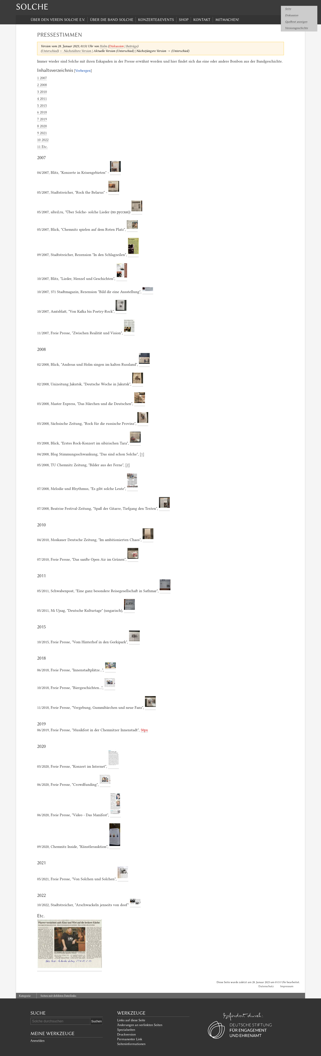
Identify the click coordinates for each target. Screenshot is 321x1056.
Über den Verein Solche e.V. (58, 19)
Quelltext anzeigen (296, 21)
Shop (184, 19)
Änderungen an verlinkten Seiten (139, 1025)
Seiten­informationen (131, 1044)
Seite (288, 8)
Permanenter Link (129, 1039)
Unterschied (50, 51)
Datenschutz (266, 986)
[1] (142, 454)
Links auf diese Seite (131, 1020)
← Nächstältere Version (75, 51)
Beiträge (131, 46)
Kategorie (25, 995)
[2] (127, 465)
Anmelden (37, 1041)
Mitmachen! (227, 19)
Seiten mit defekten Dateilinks (58, 995)
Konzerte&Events (156, 19)
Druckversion (126, 1034)
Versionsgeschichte (296, 28)
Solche (32, 7)
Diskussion (291, 15)
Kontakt (201, 19)
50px (144, 730)
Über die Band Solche (111, 19)
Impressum (286, 986)
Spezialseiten (126, 1030)
